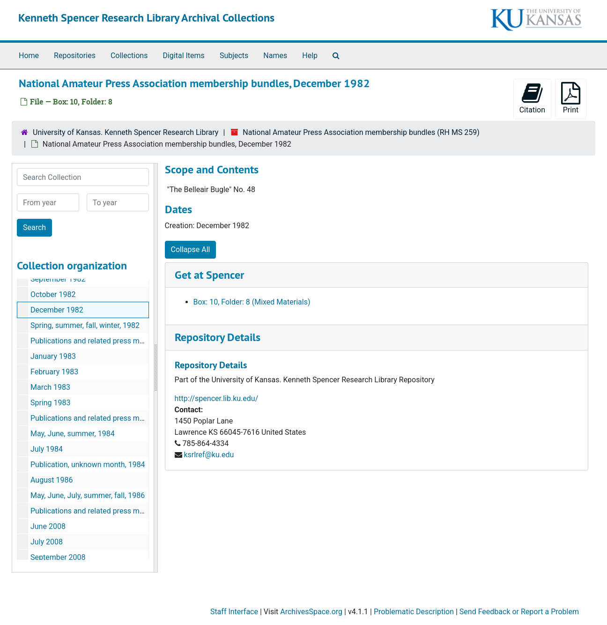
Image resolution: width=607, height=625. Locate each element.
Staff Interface (234, 611)
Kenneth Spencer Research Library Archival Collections (146, 17)
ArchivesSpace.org (311, 611)
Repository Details (217, 337)
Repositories (75, 55)
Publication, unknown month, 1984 (87, 464)
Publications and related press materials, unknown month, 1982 (135, 340)
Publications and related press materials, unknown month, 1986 (135, 510)
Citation (532, 98)
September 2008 (58, 557)
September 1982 (58, 279)
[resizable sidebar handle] (155, 368)
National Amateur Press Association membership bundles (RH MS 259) (361, 132)
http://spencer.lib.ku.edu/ (217, 398)
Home (29, 55)
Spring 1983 (50, 402)
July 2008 (46, 541)
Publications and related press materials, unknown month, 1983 (135, 418)
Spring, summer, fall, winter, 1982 (85, 325)
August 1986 (51, 480)
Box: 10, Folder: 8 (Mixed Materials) (252, 302)
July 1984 (46, 449)
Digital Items (183, 55)
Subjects (234, 55)
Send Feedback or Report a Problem (519, 611)
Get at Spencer (209, 275)
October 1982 (52, 294)
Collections (129, 55)
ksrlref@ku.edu (209, 454)
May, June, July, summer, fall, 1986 (87, 495)
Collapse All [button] (190, 249)
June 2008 (48, 526)
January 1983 (53, 356)
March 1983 (50, 387)
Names (275, 55)
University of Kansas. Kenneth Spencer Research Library (125, 132)
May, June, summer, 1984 (72, 433)
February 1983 (54, 371)
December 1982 (56, 309)
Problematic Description (414, 611)
